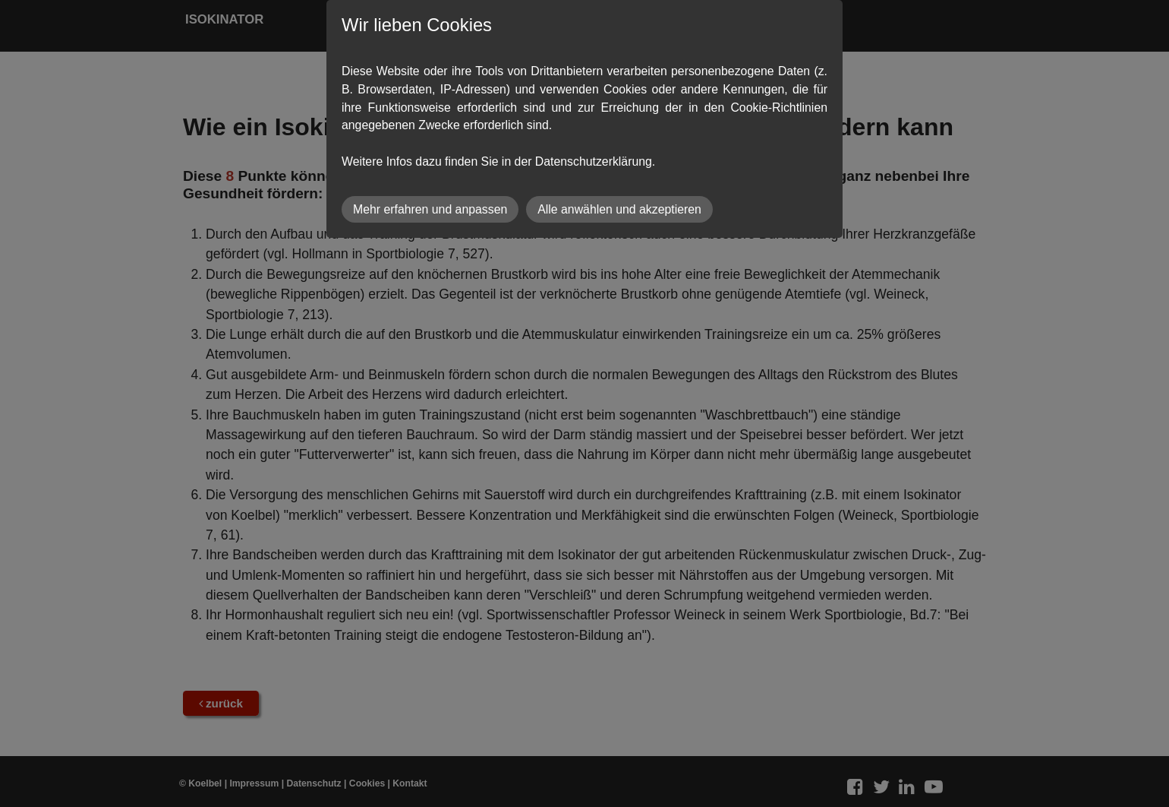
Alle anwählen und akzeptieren (619, 209)
